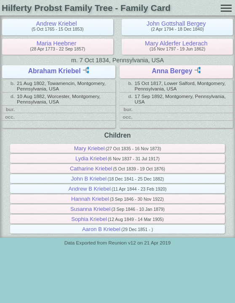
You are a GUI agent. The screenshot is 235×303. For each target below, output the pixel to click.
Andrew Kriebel (56, 23)
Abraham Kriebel (54, 70)
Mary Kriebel (89, 148)
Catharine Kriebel (91, 168)
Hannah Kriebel (90, 199)
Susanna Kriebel (90, 209)
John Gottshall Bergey (176, 23)
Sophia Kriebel (89, 219)
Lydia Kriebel (91, 158)
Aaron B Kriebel (101, 229)
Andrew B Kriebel (89, 189)
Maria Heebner (57, 43)
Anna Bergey (172, 70)
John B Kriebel (89, 178)
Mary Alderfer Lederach (176, 43)
